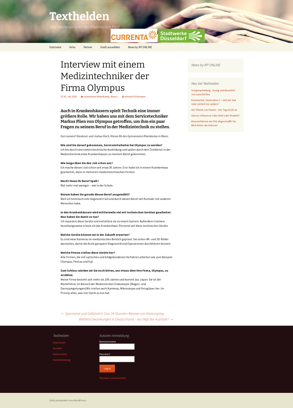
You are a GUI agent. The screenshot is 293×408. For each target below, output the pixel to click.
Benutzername (107, 341)
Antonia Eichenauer (135, 96)
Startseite (55, 47)
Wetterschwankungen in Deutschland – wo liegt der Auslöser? (126, 319)
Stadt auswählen (110, 47)
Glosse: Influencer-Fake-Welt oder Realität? (215, 115)
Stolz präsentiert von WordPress (67, 400)
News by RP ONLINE (140, 47)
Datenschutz (60, 354)
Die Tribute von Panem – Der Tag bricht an (214, 109)
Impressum (59, 342)
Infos (72, 47)
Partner (88, 47)
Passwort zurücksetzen (112, 378)
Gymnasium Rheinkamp (96, 96)
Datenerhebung (61, 360)
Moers (114, 96)
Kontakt (57, 348)
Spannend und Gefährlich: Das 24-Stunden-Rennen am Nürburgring (112, 313)
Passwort (104, 354)
